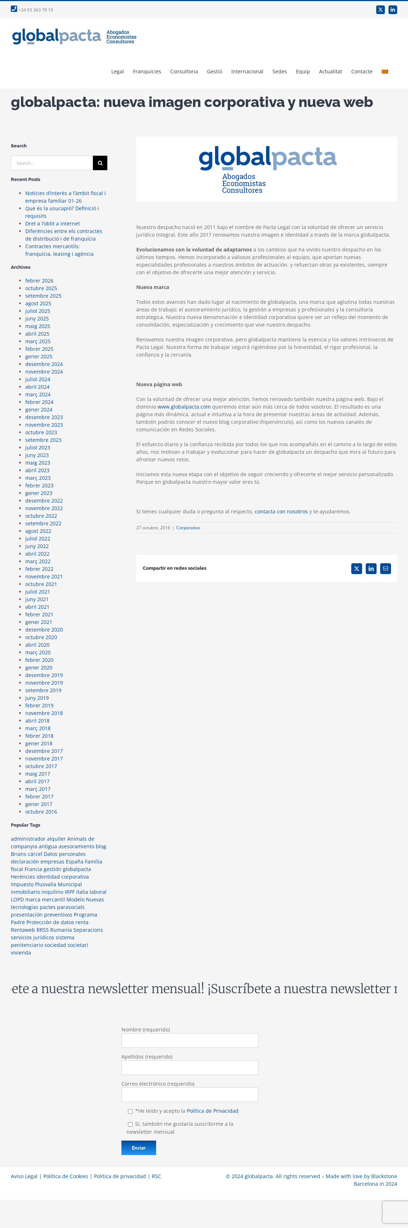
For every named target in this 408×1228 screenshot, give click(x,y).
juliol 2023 (37, 447)
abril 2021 (37, 606)
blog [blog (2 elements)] (101, 846)
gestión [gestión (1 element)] (52, 869)
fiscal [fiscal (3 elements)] (17, 869)
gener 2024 (38, 409)
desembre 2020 (44, 629)
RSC (156, 1176)
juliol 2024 (37, 379)
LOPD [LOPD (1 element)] (17, 899)
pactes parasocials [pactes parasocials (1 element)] (62, 907)
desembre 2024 (44, 364)
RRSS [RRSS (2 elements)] (42, 929)
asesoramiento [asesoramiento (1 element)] (76, 846)
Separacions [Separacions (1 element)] (88, 929)
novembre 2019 (44, 682)
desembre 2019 (44, 675)
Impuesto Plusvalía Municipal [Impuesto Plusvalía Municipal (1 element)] (46, 884)
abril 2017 (37, 781)
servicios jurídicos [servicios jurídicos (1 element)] (32, 937)
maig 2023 (37, 462)
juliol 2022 (37, 538)
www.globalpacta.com (184, 406)
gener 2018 (38, 743)
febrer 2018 (39, 735)
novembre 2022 (44, 508)
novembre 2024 (44, 371)
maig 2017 (37, 773)
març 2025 (38, 341)
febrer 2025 (39, 348)
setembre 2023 (43, 439)
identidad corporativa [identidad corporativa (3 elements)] (62, 876)
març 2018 (38, 728)
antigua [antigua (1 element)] (48, 846)
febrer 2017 (39, 796)
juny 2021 (37, 599)
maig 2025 (37, 326)
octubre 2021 (41, 584)
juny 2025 (37, 318)
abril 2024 (37, 386)
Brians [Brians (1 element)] (18, 853)
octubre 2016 (41, 811)
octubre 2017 (41, 766)
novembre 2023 (44, 424)
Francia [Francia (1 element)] (33, 869)
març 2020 (38, 652)
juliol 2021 (37, 591)
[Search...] (52, 163)
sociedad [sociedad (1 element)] (55, 945)
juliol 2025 (37, 310)
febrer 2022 (39, 568)
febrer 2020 (39, 659)
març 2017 (38, 788)
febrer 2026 (39, 280)
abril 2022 (37, 553)
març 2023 (38, 477)
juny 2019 (37, 697)
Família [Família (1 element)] (93, 861)
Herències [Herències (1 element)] (23, 876)
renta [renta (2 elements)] (82, 922)
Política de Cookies (65, 1176)
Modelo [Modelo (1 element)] (75, 899)
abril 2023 (37, 470)
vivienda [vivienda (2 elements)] (21, 952)
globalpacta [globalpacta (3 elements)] (77, 869)
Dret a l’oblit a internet (52, 223)
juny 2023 (37, 455)
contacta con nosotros (281, 511)
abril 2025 (37, 333)
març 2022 (38, 561)
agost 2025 (38, 303)
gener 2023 (38, 493)
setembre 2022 (43, 523)
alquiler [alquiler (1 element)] (56, 838)
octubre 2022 (41, 515)
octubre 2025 (41, 288)
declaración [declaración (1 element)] (25, 861)
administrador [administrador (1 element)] (28, 838)
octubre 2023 (41, 432)
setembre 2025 (43, 295)
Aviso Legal (24, 1176)
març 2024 (38, 394)
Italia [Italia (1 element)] (82, 891)
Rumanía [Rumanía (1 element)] (61, 929)
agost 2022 (38, 530)
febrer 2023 (39, 485)
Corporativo (188, 528)
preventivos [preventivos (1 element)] (58, 914)
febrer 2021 (39, 614)
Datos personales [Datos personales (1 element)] (65, 853)
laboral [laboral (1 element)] (98, 891)
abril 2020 (37, 644)
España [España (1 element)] (74, 861)
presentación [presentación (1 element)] (27, 914)
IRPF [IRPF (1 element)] (70, 891)
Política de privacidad (120, 1176)
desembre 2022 (44, 500)
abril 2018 (37, 720)
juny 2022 (37, 546)
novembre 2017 (44, 758)
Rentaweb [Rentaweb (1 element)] (23, 929)
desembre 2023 (44, 417)
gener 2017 (38, 804)
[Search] (100, 163)
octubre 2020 (41, 637)
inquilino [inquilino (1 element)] (52, 891)
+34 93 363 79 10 (32, 10)
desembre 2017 (44, 750)
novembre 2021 (44, 576)
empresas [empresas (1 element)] (52, 861)
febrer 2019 (39, 705)
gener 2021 (38, 622)
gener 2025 (38, 356)
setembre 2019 (43, 690)
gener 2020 (38, 667)
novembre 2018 (44, 713)
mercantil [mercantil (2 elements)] (53, 899)
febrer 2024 (39, 401)
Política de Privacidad (213, 1110)
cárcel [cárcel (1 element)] (35, 853)
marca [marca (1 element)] (32, 899)
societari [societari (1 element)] (78, 945)
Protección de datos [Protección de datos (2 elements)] (50, 922)
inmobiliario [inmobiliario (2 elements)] (25, 891)
